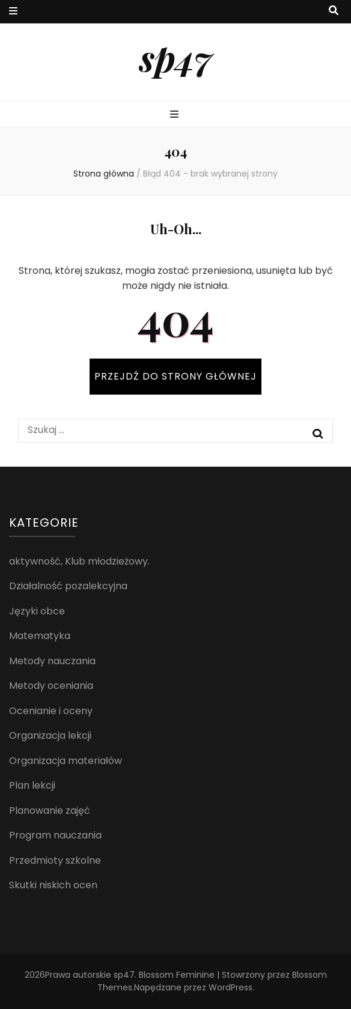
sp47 (175, 57)
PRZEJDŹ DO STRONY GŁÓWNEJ (175, 376)
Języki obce (37, 611)
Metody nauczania (52, 661)
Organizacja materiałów (65, 761)
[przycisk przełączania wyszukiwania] (333, 11)
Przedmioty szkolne (55, 860)
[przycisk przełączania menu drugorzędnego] (13, 12)
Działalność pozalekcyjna (68, 586)
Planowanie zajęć (49, 810)
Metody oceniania (51, 685)
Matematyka (39, 636)
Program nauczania (55, 835)
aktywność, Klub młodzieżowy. (79, 561)
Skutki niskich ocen (53, 885)
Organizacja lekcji (50, 735)
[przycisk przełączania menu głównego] (176, 115)
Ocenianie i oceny (51, 711)
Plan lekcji (32, 785)
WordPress (230, 987)
